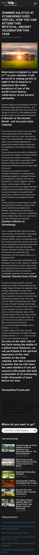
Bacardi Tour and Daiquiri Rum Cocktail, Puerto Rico (26, 492)
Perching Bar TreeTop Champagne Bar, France (26, 482)
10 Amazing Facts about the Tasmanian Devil (18, 522)
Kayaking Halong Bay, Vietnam (25, 473)
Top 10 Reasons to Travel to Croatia (15, 533)
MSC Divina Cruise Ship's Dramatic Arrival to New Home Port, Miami (26, 463)
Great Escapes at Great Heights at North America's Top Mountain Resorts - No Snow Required (26, 449)
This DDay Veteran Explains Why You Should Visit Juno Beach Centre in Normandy (24, 504)
